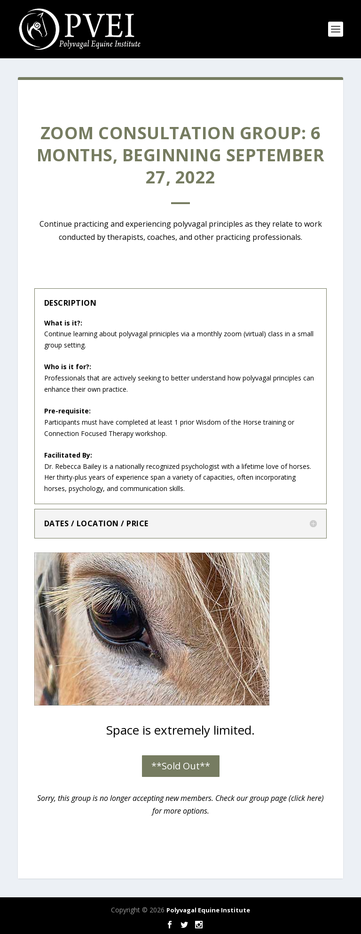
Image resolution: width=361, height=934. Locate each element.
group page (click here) (287, 798)
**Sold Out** (180, 766)
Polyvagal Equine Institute (208, 910)
